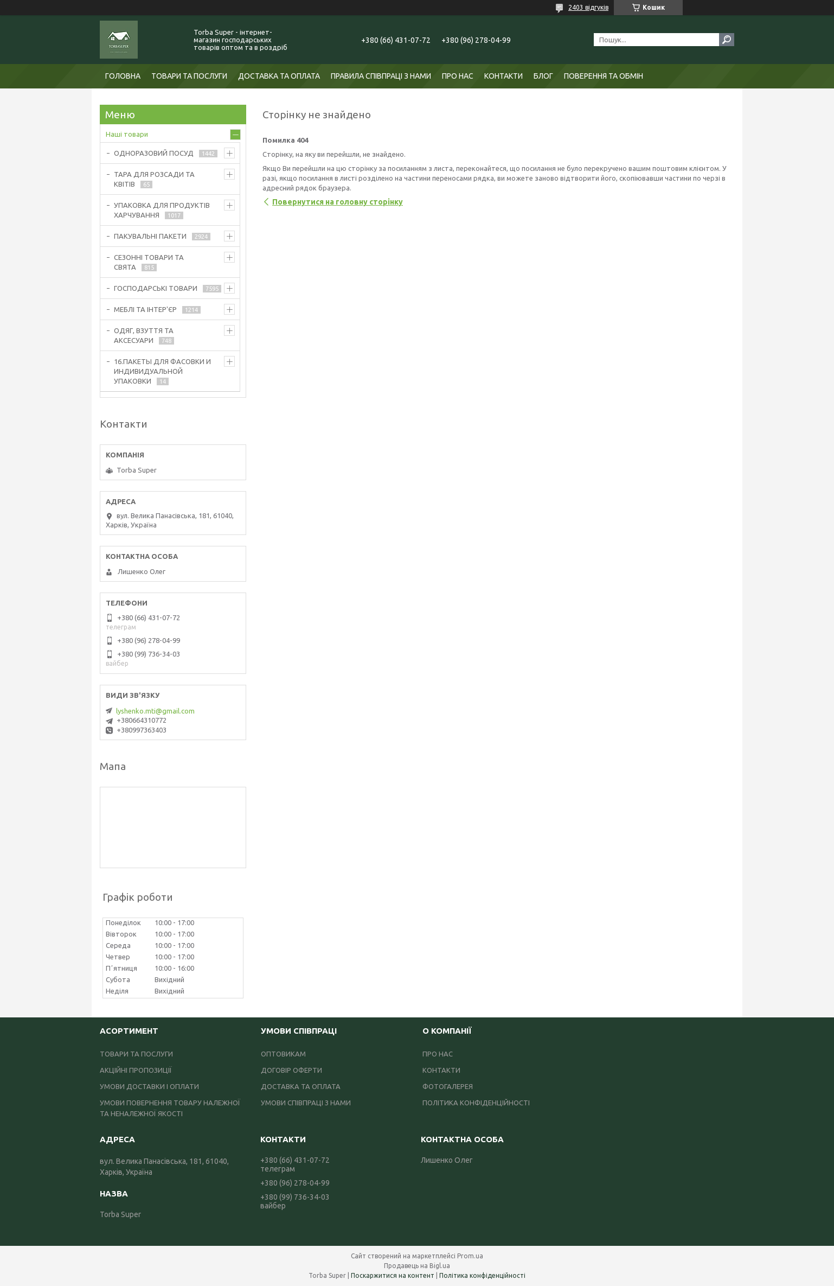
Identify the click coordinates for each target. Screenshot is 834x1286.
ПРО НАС (457, 76)
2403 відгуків (588, 7)
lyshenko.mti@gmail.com (155, 711)
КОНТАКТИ (503, 76)
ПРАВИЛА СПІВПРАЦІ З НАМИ (381, 76)
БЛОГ (543, 76)
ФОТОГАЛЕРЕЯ (447, 1086)
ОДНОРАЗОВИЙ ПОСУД (154, 153)
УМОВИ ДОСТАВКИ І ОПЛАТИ (149, 1086)
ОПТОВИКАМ (283, 1054)
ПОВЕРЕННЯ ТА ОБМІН (603, 76)
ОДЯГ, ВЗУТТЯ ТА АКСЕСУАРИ (144, 335)
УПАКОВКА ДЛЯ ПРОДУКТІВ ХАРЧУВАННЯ (162, 210)
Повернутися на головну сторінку (337, 202)
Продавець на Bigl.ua (417, 1265)
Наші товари (127, 134)
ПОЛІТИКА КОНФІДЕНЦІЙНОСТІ (476, 1102)
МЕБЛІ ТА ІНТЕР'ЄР (145, 309)
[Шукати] (726, 39)
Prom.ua (470, 1255)
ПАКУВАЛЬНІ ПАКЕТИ (150, 236)
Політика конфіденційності (482, 1275)
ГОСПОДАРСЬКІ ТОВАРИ (155, 288)
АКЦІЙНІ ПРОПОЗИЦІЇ (136, 1070)
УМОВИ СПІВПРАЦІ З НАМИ (306, 1102)
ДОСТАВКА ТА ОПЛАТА (279, 76)
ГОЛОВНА (122, 76)
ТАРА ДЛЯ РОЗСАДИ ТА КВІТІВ (154, 179)
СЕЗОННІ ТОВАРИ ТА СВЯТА (149, 262)
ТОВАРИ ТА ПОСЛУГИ (189, 76)
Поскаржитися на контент (392, 1275)
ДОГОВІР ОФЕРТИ (291, 1070)
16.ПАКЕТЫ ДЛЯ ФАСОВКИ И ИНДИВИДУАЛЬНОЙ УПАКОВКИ (162, 371)
